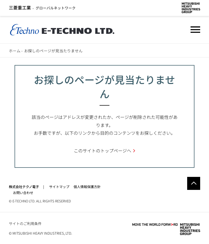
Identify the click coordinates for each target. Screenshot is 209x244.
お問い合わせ (23, 192)
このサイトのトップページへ (102, 150)
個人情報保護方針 (87, 186)
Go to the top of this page (193, 183)
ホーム (15, 50)
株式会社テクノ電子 (24, 186)
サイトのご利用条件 (25, 223)
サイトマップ (59, 186)
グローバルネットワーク (42, 7)
